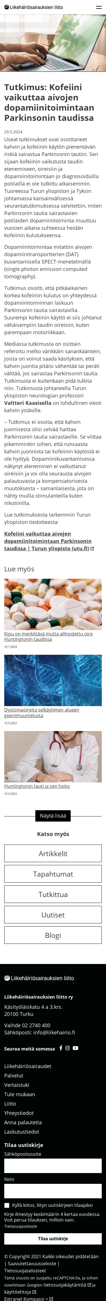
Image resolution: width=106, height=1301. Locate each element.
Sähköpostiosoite (22, 1154)
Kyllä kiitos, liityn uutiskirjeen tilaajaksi (52, 1205)
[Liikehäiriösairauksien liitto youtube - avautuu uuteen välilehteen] (75, 1048)
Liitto (10, 1103)
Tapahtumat (53, 874)
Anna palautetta (23, 1122)
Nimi (9, 1179)
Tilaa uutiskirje (53, 1238)
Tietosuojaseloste (20, 1226)
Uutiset (53, 914)
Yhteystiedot (19, 1113)
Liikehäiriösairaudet (27, 1066)
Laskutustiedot (21, 1131)
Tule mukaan (19, 1094)
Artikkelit (53, 853)
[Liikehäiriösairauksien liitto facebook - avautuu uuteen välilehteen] (60, 1048)
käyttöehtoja (17, 1292)
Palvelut (13, 1075)
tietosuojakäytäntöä (65, 1285)
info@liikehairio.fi (54, 1032)
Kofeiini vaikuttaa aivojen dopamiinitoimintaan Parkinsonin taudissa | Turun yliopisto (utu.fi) (48, 541)
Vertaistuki (16, 1084)
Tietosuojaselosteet (25, 1271)
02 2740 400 (36, 1025)
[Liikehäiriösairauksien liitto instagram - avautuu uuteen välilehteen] (67, 1048)
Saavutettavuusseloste (32, 1263)
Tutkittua (53, 894)
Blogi (53, 935)
